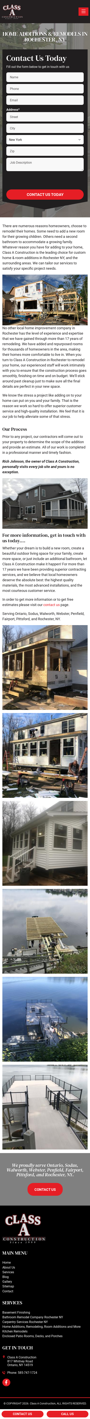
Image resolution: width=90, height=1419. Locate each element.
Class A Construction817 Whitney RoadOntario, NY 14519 (21, 1361)
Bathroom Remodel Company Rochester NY (32, 1317)
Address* (13, 110)
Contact (7, 1291)
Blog (5, 1277)
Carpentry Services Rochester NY (25, 1322)
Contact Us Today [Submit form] (45, 194)
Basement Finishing (16, 1312)
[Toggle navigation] (83, 11)
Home (6, 1262)
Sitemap (8, 1286)
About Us (8, 1267)
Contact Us (22, 1414)
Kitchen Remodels (14, 1331)
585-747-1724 (27, 1373)
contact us (51, 605)
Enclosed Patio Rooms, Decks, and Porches (32, 1336)
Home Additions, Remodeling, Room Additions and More (41, 1327)
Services (8, 1272)
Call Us (67, 1414)
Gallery (7, 1281)
